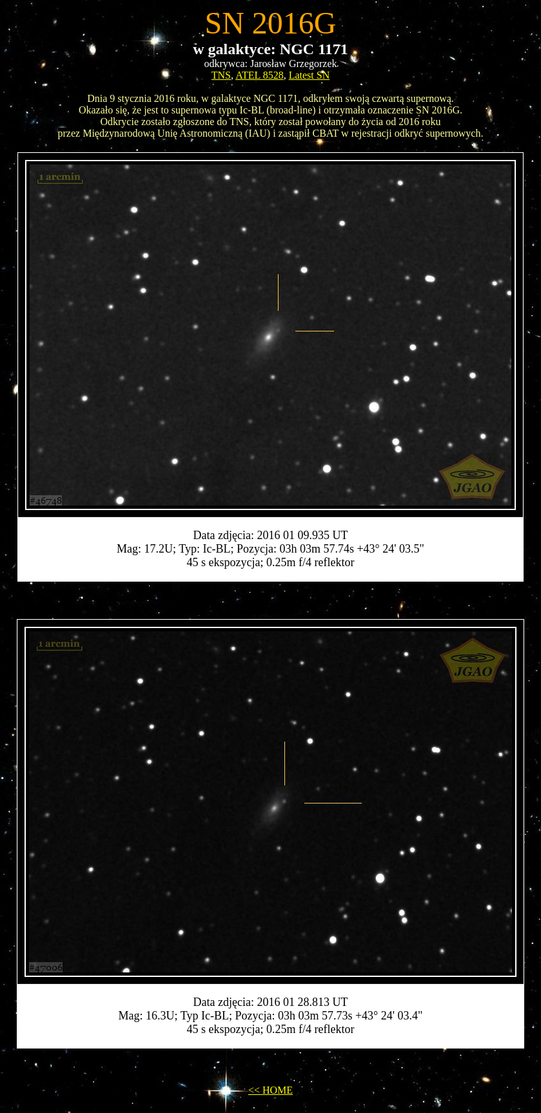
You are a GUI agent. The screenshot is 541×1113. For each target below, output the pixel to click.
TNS (221, 75)
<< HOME (270, 1090)
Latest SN (309, 75)
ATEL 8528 (259, 75)
